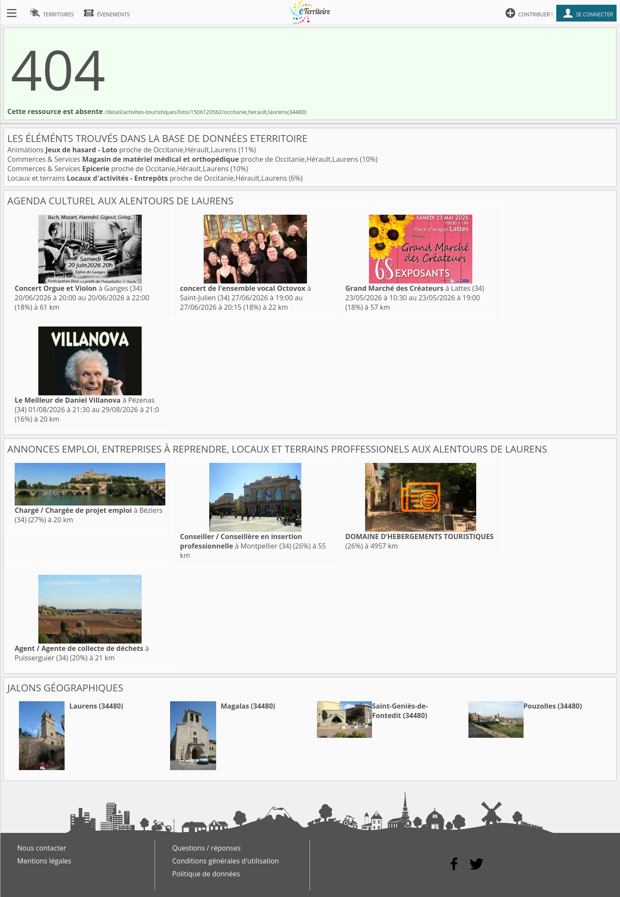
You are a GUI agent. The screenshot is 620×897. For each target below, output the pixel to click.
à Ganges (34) (78, 288)
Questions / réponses (206, 848)
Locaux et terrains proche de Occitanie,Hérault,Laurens (148, 178)
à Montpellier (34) (241, 541)
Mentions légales (44, 861)
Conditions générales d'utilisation (225, 861)
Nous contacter (41, 848)
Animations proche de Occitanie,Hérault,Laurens (123, 149)
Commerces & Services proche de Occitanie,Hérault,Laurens (183, 159)
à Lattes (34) (414, 288)
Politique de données (206, 874)
